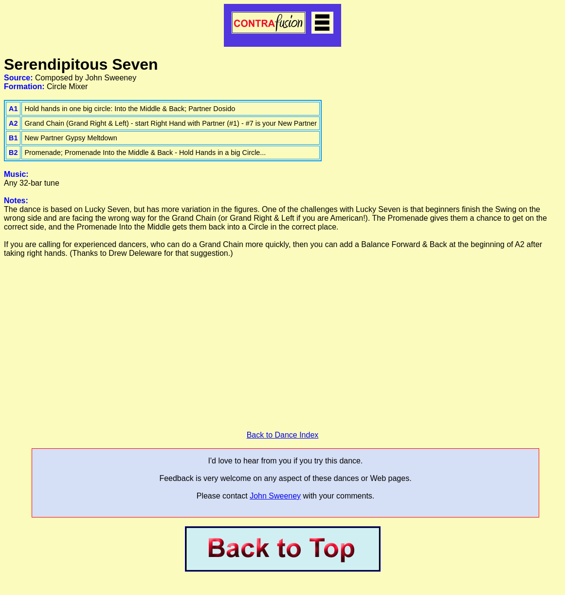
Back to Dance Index (283, 435)
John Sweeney (275, 496)
